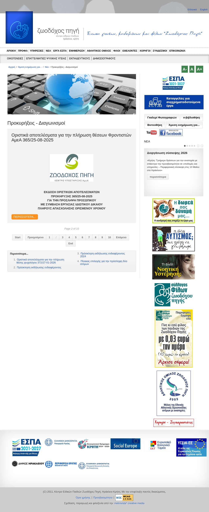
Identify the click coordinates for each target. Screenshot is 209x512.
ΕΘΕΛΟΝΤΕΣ (129, 50)
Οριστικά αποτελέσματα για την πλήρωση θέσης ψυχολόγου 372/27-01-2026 (40, 261)
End (70, 243)
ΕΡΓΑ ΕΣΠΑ (60, 50)
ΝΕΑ (48, 50)
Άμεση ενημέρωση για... (30, 67)
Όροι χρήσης (83, 497)
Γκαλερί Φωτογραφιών (162, 117)
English (204, 9)
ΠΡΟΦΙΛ (23, 50)
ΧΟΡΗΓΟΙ (145, 50)
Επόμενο (121, 237)
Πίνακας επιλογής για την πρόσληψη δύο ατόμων (103, 262)
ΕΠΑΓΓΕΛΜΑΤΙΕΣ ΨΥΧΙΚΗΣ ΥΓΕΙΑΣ (46, 58)
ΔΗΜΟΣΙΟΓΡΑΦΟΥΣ (104, 58)
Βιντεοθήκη (154, 124)
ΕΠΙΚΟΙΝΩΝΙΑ (177, 50)
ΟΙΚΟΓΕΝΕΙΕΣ (15, 58)
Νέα (47, 67)
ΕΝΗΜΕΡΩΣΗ (77, 50)
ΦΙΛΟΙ (116, 50)
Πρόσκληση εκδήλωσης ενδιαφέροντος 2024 (102, 255)
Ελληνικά (192, 9)
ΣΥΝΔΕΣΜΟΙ (160, 50)
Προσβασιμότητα (103, 497)
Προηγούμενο (36, 237)
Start (17, 237)
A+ (199, 69)
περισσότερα (158, 176)
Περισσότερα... (25, 216)
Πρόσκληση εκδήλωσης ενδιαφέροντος (39, 267)
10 (109, 237)
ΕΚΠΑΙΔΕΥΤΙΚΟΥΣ (79, 58)
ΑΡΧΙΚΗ (11, 50)
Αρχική (11, 67)
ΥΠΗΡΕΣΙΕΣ (37, 50)
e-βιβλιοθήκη (191, 117)
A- (185, 69)
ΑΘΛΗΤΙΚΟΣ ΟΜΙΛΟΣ (99, 50)
